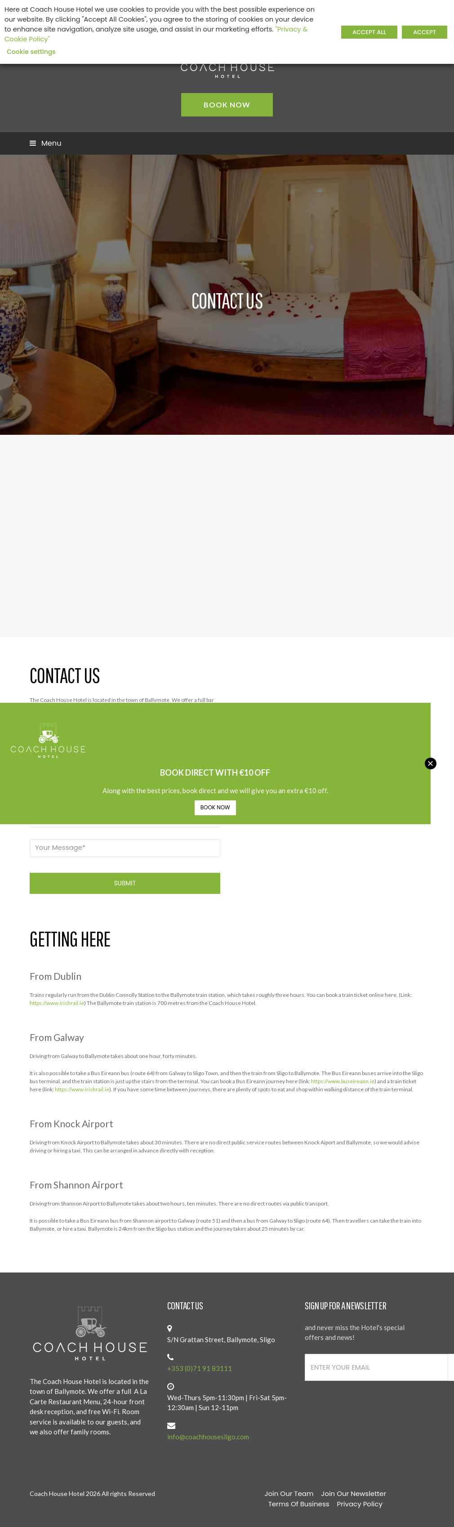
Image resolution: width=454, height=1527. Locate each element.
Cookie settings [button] (31, 51)
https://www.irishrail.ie (57, 1003)
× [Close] (430, 763)
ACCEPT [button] (424, 32)
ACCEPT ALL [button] (369, 32)
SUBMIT (125, 883)
